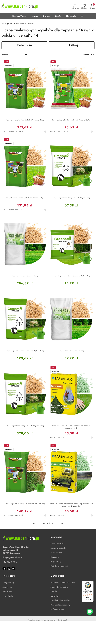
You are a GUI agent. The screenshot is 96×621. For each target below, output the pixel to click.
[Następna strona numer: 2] (62, 523)
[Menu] (92, 582)
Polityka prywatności (59, 566)
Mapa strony (55, 561)
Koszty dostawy (56, 543)
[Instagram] (8, 568)
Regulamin (54, 557)
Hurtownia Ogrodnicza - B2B (62, 582)
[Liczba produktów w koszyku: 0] (92, 6)
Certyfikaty (55, 596)
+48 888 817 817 (9, 562)
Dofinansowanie (57, 609)
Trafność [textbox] (5, 54)
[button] (20, 16)
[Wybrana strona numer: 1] (48, 523)
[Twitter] (13, 568)
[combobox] (14, 55)
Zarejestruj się (8, 582)
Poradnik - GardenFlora (60, 600)
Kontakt (53, 591)
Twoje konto (7, 596)
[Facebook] (4, 568)
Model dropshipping (59, 587)
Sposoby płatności (58, 548)
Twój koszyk (7, 591)
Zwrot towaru (56, 552)
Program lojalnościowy (60, 605)
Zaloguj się (7, 587)
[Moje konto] (75, 6)
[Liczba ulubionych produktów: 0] (84, 6)
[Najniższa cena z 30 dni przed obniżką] (45, 131)
